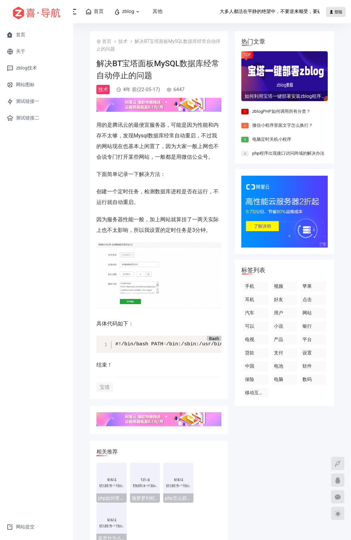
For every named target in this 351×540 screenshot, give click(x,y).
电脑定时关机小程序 (271, 139)
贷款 (249, 352)
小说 (278, 326)
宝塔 (105, 387)
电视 (249, 339)
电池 (278, 366)
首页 (104, 11)
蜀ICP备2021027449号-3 (222, 528)
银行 (307, 326)
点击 (307, 299)
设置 (307, 352)
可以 (249, 326)
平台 (307, 339)
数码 (307, 379)
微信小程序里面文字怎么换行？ (282, 125)
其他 (167, 11)
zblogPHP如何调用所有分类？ (281, 111)
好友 (278, 299)
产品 (278, 339)
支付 (278, 352)
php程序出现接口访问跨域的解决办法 (288, 153)
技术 (123, 41)
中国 (249, 366)
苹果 (307, 286)
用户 (278, 312)
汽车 (249, 312)
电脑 (278, 379)
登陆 (335, 12)
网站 (307, 312)
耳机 (249, 299)
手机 (249, 286)
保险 (249, 379)
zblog (137, 11)
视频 (278, 286)
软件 (307, 366)
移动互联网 (256, 392)
